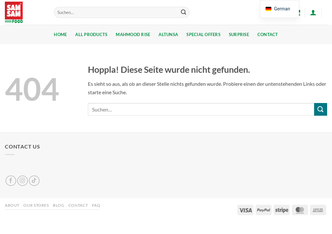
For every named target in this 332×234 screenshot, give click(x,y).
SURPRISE (239, 34)
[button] (313, 12)
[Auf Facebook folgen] (11, 181)
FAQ (96, 205)
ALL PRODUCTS (91, 34)
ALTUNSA (168, 34)
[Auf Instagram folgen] (22, 181)
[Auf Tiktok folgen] (34, 181)
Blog (58, 205)
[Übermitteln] (183, 12)
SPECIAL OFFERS (203, 34)
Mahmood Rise (133, 34)
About (12, 205)
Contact (267, 34)
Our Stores (36, 205)
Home (60, 34)
